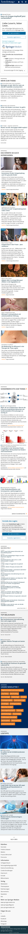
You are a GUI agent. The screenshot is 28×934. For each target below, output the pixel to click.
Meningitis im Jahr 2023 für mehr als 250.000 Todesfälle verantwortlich (12, 86)
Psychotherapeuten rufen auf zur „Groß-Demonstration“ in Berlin (11, 560)
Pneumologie (17, 714)
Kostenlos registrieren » (14, 37)
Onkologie (20, 710)
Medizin (3, 852)
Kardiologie (5, 704)
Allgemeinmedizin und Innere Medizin (12, 690)
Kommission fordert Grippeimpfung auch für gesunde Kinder (12, 174)
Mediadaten (4, 884)
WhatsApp (4, 921)
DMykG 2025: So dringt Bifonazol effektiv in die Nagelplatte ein (12, 281)
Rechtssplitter (6, 721)
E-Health (23, 697)
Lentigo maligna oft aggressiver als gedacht (12, 564)
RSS (2, 897)
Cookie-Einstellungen (7, 871)
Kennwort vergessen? (8, 41)
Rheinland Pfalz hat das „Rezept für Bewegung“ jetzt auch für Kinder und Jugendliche (13, 583)
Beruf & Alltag (14, 694)
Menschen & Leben (7, 707)
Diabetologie (15, 697)
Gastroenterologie (19, 700)
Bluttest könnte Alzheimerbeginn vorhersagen (11, 818)
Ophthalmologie (6, 714)
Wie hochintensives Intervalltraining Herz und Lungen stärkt (12, 574)
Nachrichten (5, 548)
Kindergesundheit (15, 704)
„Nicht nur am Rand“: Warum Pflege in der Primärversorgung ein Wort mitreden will (11, 592)
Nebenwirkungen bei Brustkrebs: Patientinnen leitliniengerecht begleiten (12, 601)
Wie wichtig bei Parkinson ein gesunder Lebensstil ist (13, 596)
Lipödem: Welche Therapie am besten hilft (11, 567)
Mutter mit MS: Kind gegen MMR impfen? (14, 127)
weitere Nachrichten (22, 608)
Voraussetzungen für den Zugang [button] (14, 70)
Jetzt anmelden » (14, 33)
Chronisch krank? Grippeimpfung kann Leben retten (13, 209)
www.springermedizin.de (8, 902)
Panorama (4, 857)
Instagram (3, 924)
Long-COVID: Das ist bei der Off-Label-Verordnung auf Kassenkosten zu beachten (13, 787)
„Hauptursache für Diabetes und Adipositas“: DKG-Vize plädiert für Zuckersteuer (14, 579)
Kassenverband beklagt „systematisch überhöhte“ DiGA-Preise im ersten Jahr (13, 570)
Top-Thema (5, 694)
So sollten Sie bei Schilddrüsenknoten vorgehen (13, 753)
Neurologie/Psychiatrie (8, 710)
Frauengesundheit (7, 700)
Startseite (3, 847)
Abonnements (5, 892)
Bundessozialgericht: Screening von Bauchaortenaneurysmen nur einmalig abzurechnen (10, 588)
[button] (25, 2)
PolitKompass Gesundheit (9, 717)
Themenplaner (5, 887)
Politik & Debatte (5, 850)
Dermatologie (5, 697)
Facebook (3, 919)
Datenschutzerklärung (7, 868)
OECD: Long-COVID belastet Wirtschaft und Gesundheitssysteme (12, 552)
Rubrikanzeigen (5, 889)
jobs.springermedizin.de (7, 908)
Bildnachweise (5, 878)
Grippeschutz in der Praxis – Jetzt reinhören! (12, 245)
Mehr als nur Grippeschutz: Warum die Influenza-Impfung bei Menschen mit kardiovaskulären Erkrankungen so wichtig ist (13, 410)
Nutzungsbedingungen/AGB (9, 866)
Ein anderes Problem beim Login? (11, 43)
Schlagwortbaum (5, 863)
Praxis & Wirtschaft (6, 855)
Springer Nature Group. (7, 931)
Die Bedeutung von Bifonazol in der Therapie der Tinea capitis (12, 347)
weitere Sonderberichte (19, 514)
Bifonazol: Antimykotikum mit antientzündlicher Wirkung (11, 315)
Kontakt (3, 876)
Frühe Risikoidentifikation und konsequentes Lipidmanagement (11, 490)
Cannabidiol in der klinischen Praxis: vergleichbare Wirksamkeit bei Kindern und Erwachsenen (13, 450)
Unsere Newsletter (9, 687)
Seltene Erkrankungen (8, 724)
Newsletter (4, 894)
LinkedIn (3, 916)
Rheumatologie (16, 721)
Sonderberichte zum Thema (13, 389)
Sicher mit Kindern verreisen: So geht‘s (13, 107)
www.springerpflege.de (7, 905)
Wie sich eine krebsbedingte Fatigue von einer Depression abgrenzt (12, 556)
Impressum (4, 873)
